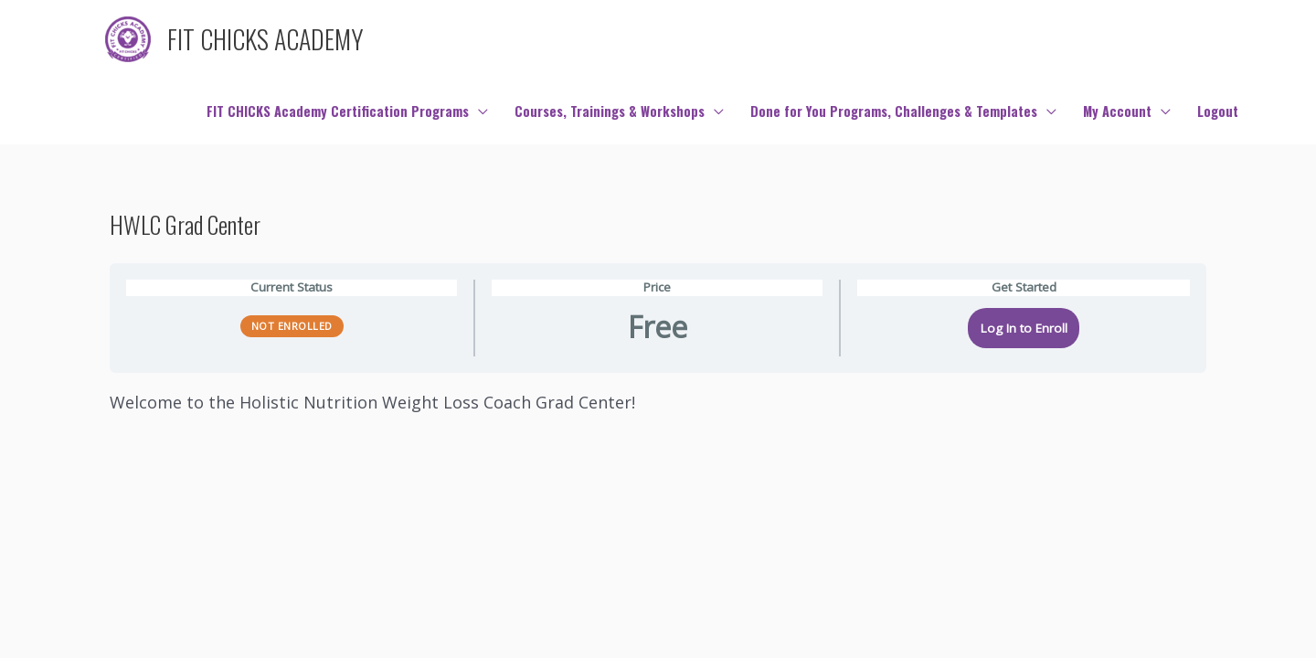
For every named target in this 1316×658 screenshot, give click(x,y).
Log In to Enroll (1024, 328)
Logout (1217, 111)
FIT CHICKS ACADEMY (265, 39)
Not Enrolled (292, 326)
